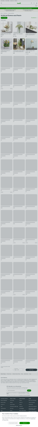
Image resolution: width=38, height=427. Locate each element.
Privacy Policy (6, 420)
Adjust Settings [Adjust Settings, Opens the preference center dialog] (19, 425)
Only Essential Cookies (13, 423)
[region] (19, 419)
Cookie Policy (33, 418)
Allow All (24, 423)
